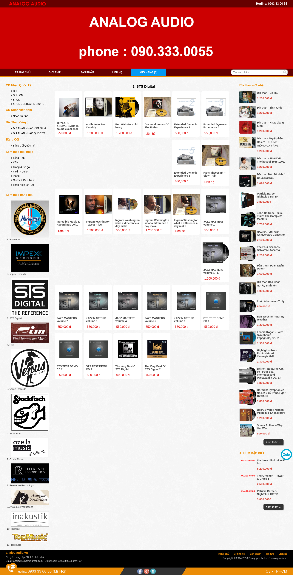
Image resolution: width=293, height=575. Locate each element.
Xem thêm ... (273, 442)
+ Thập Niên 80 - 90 (22, 184)
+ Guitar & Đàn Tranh (23, 180)
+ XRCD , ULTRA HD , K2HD (27, 103)
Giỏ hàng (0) (148, 72)
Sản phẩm (87, 72)
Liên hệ (117, 72)
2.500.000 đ (264, 483)
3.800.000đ (264, 201)
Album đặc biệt (252, 453)
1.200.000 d (264, 98)
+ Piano (15, 175)
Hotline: (22, 571)
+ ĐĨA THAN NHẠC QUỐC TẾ (28, 133)
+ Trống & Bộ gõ (20, 167)
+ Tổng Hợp (18, 157)
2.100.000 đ (264, 239)
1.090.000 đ (264, 183)
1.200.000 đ (264, 418)
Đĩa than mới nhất (252, 85)
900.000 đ (263, 306)
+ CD (14, 91)
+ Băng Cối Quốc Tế (23, 145)
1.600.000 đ (264, 273)
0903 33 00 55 (277, 3)
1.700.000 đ (264, 224)
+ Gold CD (17, 95)
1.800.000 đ (264, 382)
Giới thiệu (55, 72)
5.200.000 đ (264, 468)
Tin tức (270, 553)
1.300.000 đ (264, 324)
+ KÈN (14, 162)
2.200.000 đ (264, 255)
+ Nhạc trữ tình (19, 116)
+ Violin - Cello (19, 171)
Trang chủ (23, 72)
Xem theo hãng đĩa (19, 194)
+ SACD (15, 99)
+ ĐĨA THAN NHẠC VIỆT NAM (28, 128)
